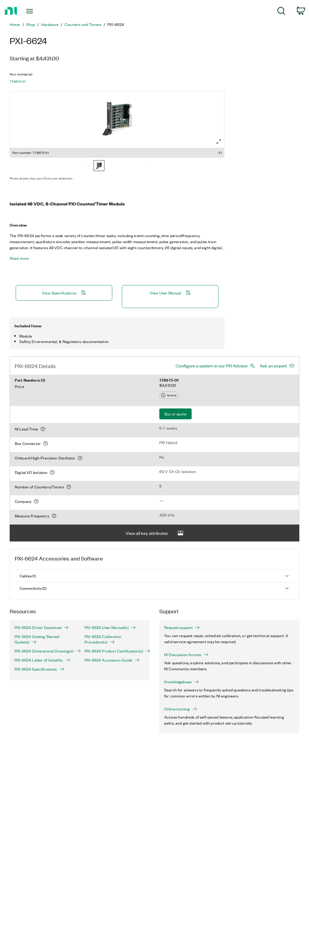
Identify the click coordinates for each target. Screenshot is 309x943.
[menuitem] (281, 11)
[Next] (145, 166)
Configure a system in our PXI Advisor (212, 366)
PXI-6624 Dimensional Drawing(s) (44, 651)
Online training (180, 709)
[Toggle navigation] (40, 11)
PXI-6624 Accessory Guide (111, 660)
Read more (19, 258)
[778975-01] (99, 166)
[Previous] (88, 166)
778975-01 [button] (18, 81)
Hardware (50, 24)
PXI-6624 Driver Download (41, 627)
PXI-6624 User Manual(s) (110, 627)
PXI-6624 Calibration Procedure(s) (102, 639)
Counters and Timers (83, 24)
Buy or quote (175, 414)
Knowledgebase (181, 681)
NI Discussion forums (186, 654)
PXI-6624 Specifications (39, 669)
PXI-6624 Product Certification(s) (114, 651)
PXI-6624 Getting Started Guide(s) (36, 639)
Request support (182, 627)
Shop (30, 24)
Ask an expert (273, 366)
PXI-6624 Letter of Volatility (42, 660)
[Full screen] (219, 141)
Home (15, 24)
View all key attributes (154, 533)
